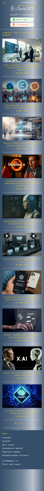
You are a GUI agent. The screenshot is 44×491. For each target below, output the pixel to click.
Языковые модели (11, 452)
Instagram (21, 25)
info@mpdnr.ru (28, 3)
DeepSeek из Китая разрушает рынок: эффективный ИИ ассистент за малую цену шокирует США (22, 183)
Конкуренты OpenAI (12, 448)
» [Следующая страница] (26, 423)
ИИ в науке (8, 445)
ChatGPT (6, 441)
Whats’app (21, 20)
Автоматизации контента (15, 455)
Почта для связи (27, 6)
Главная (6, 438)
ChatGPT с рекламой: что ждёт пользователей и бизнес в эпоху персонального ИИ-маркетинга (22, 67)
